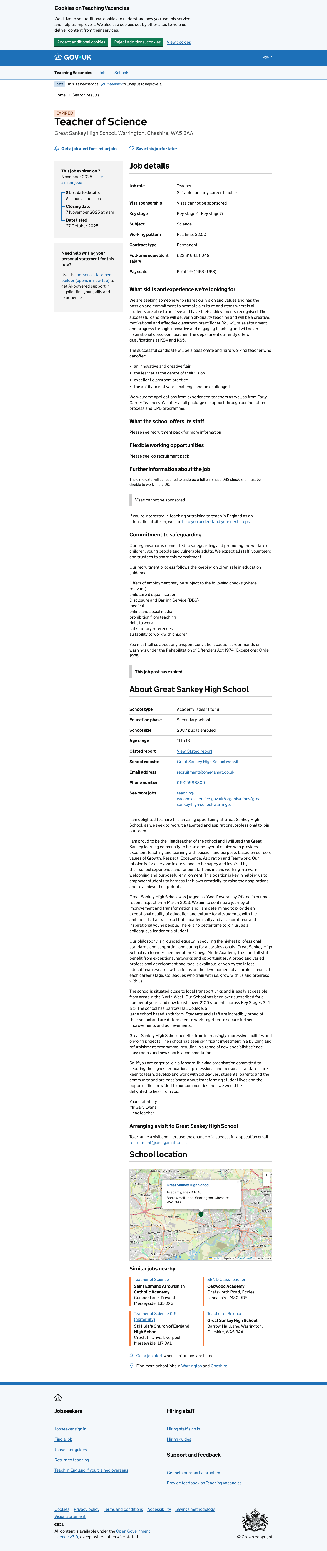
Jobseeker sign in (70, 1429)
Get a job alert (149, 1355)
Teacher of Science (151, 1279)
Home (60, 95)
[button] (200, 1215)
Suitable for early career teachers (208, 192)
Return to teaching (71, 1459)
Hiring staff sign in (183, 1429)
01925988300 (191, 782)
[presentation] (200, 1215)
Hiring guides (179, 1439)
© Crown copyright (254, 1536)
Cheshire (219, 1366)
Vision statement (70, 1516)
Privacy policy (86, 1509)
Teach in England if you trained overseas (91, 1470)
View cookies (179, 42)
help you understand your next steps (216, 521)
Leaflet (214, 1258)
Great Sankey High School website (209, 761)
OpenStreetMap (246, 1258)
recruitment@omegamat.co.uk (205, 772)
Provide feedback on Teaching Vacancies (204, 1482)
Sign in (267, 57)
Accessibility (159, 1509)
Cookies (61, 1509)
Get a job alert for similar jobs (89, 148)
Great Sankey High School (188, 1185)
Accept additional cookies (81, 42)
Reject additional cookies (137, 42)
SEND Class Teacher (226, 1279)
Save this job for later (156, 148)
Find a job (63, 1439)
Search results (85, 95)
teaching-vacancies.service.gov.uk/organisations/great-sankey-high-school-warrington (220, 798)
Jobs (103, 72)
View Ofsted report (194, 751)
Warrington (191, 1366)
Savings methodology (195, 1509)
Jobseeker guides (70, 1449)
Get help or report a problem (193, 1472)
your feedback (112, 84)
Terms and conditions (123, 1509)
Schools (121, 72)
